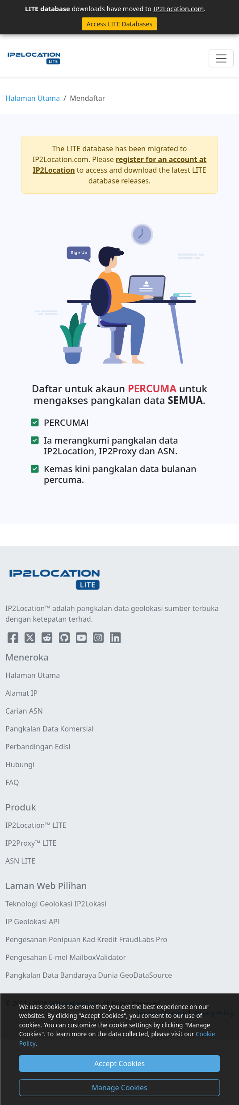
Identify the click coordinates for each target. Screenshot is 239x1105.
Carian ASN (24, 711)
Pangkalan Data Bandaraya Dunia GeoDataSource (88, 975)
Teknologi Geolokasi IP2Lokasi (55, 904)
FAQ (12, 782)
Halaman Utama (32, 98)
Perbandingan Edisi (37, 747)
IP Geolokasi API (32, 921)
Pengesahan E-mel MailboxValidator (65, 957)
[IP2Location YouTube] (82, 639)
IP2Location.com (178, 8)
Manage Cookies (119, 1088)
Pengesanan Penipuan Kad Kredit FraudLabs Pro (86, 939)
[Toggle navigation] (221, 58)
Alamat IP (21, 693)
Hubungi (19, 764)
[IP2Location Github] (65, 639)
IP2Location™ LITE (36, 825)
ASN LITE (20, 861)
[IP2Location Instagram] (99, 639)
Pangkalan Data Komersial (49, 729)
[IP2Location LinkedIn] (115, 639)
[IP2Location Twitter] (30, 639)
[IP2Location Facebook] (13, 639)
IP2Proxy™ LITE (30, 843)
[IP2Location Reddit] (47, 639)
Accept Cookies (119, 1063)
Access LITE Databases (119, 24)
